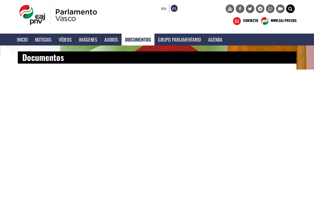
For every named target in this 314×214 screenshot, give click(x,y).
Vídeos (65, 39)
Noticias (43, 39)
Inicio (22, 39)
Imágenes (88, 39)
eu (163, 8)
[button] (290, 8)
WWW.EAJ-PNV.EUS (278, 21)
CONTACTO (245, 21)
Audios (111, 39)
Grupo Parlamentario (179, 39)
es (174, 8)
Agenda (215, 39)
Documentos (138, 39)
